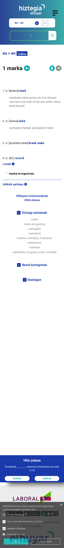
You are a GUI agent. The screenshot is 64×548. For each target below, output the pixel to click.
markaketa (35, 233)
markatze (34, 247)
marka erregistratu (34, 224)
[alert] (32, 525)
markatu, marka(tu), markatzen (34, 238)
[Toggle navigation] (56, 15)
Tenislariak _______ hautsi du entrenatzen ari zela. (32, 468)
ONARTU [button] (16, 541)
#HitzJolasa (32, 200)
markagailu (34, 228)
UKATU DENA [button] (45, 541)
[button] (4, 514)
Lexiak (9, 164)
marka (34, 219)
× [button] (61, 505)
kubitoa (47, 478)
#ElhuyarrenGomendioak (32, 196)
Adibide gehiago (15, 184)
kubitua (17, 478)
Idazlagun (34, 279)
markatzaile (34, 242)
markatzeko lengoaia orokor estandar (34, 252)
